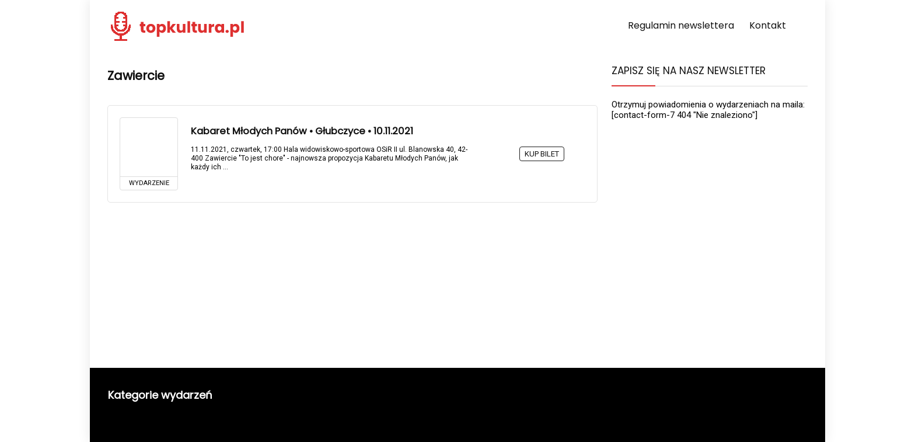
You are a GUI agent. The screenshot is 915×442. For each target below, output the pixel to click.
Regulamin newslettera (681, 25)
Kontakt (767, 25)
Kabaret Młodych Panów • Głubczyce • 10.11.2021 (302, 131)
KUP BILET (542, 153)
